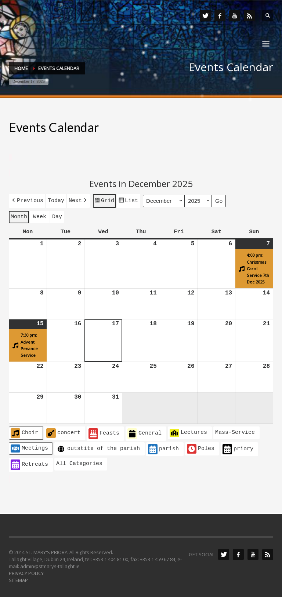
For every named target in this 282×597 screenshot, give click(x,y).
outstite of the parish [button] (98, 448)
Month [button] (19, 215)
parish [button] (163, 448)
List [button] (128, 200)
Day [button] (57, 215)
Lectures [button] (188, 431)
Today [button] (56, 200)
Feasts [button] (103, 432)
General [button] (144, 432)
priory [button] (238, 448)
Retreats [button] (29, 463)
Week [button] (39, 215)
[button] (27, 200)
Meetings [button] (29, 447)
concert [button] (63, 431)
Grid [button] (104, 200)
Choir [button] (24, 431)
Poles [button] (200, 447)
